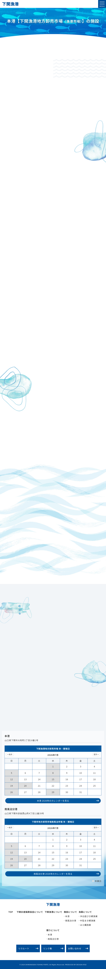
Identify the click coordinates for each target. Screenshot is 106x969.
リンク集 (53, 948)
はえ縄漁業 (85, 924)
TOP (10, 911)
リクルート (28, 948)
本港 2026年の (68, 800)
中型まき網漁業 (88, 920)
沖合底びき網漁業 (89, 916)
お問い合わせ (78, 948)
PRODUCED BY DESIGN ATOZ (75, 964)
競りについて (53, 930)
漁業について (85, 911)
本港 (67, 916)
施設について (70, 911)
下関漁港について (53, 911)
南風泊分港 (70, 920)
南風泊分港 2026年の (66, 873)
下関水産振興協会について (30, 911)
